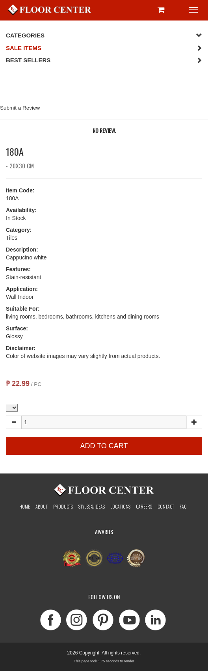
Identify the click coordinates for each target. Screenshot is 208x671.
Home (24, 506)
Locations (120, 506)
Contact (166, 506)
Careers (144, 506)
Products (63, 506)
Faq (183, 506)
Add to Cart (104, 446)
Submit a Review (20, 108)
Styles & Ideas (91, 506)
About (41, 506)
